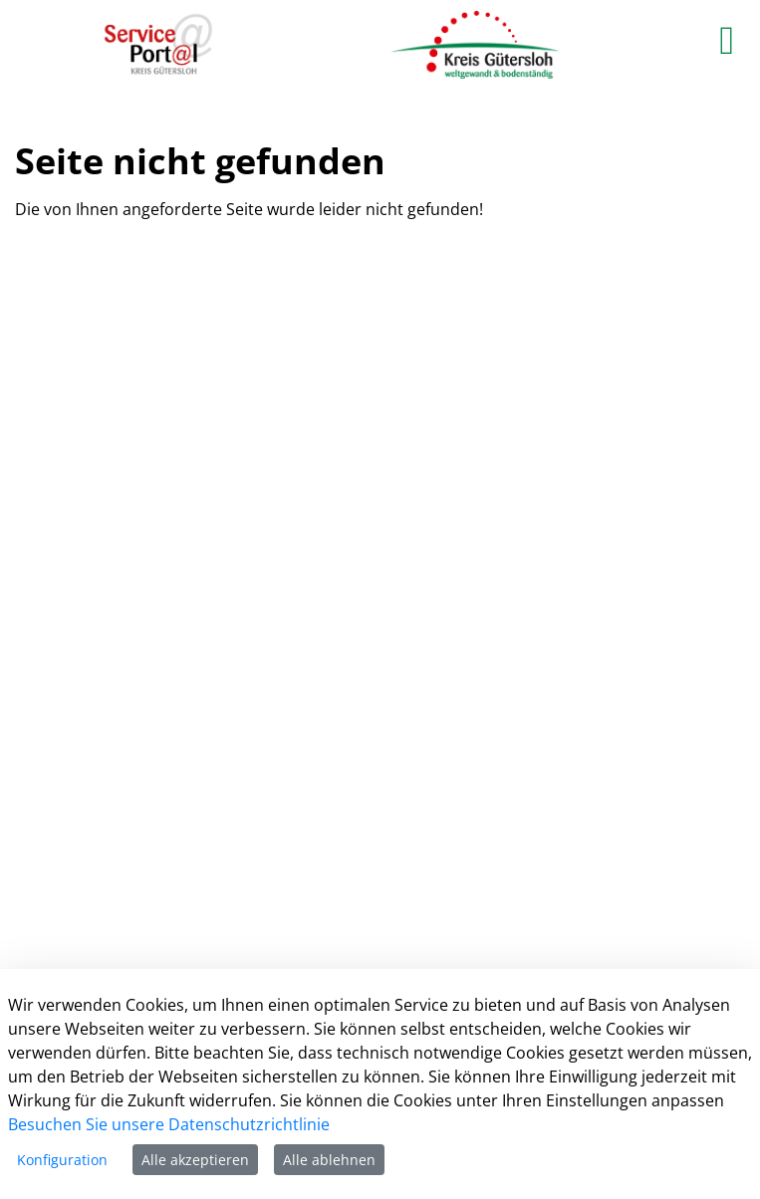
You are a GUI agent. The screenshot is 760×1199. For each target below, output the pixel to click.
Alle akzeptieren (195, 1159)
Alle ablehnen (329, 1159)
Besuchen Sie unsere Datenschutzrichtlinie (169, 1124)
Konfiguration (62, 1159)
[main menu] (726, 40)
